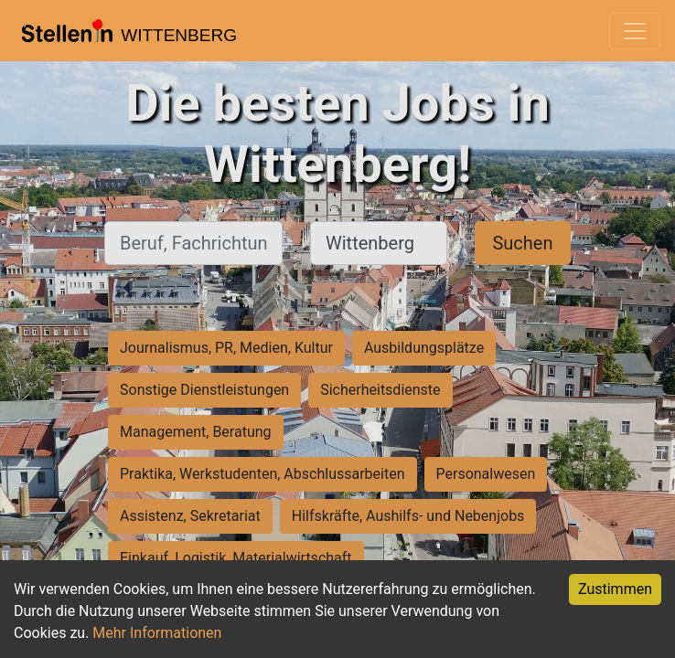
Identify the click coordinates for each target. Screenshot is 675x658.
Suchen (522, 243)
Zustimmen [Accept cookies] (615, 589)
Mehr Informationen (156, 633)
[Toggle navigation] (634, 31)
